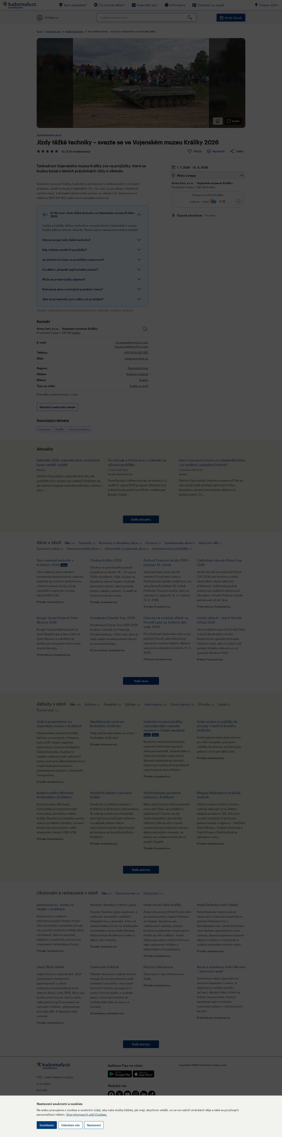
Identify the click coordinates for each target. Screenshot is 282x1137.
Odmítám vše (70, 1125)
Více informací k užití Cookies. (86, 1114)
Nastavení (94, 1125)
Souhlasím (47, 1125)
